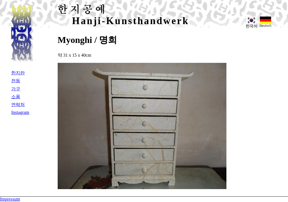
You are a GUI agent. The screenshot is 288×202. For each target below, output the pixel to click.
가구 (15, 88)
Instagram (20, 112)
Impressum (10, 199)
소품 (15, 96)
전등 (15, 80)
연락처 (18, 104)
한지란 (18, 72)
